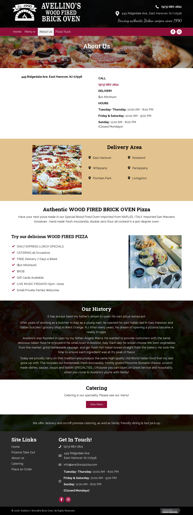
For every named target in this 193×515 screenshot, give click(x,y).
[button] (34, 32)
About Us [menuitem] (17, 458)
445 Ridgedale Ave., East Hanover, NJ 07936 (152, 13)
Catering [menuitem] (17, 463)
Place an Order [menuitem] (21, 469)
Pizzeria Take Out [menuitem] (23, 452)
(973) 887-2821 (171, 6)
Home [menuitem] (15, 446)
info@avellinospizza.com (80, 464)
